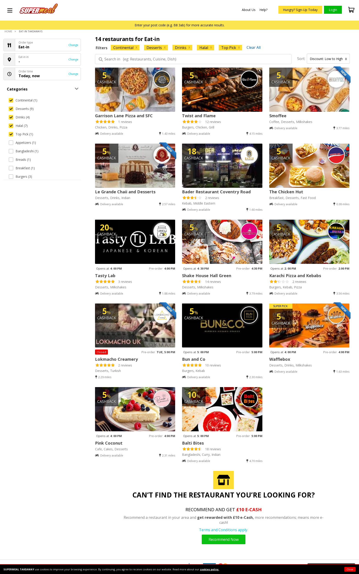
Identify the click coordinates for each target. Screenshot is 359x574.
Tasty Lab (105, 275)
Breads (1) (20, 159)
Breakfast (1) (22, 168)
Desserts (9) (21, 109)
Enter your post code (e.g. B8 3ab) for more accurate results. (180, 25)
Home (8, 31)
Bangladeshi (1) (23, 151)
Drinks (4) (19, 117)
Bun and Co (193, 359)
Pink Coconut (108, 443)
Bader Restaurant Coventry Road (216, 191)
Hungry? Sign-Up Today (300, 10)
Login (333, 10)
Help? (263, 10)
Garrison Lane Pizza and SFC (124, 115)
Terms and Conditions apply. (223, 529)
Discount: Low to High (328, 59)
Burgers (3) (20, 176)
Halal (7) (18, 125)
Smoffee (277, 115)
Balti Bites (193, 443)
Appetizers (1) (22, 142)
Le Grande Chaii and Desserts (125, 191)
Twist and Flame (199, 115)
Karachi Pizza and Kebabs (295, 275)
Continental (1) (23, 100)
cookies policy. (209, 569)
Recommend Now (224, 539)
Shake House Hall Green (206, 275)
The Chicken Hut (286, 191)
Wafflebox (279, 359)
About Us (249, 10)
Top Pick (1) (21, 134)
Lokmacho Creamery (116, 359)
